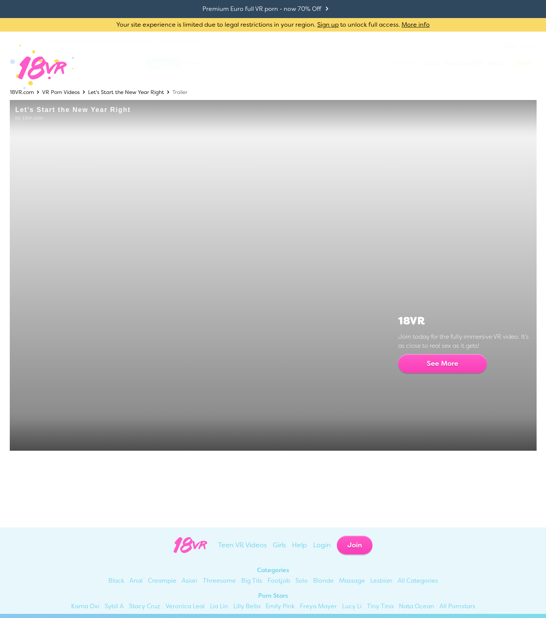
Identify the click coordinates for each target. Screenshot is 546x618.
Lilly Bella (246, 606)
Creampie (162, 581)
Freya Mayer (318, 606)
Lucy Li (352, 606)
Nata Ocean (416, 606)
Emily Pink (280, 606)
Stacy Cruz (144, 606)
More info (416, 25)
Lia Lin (219, 606)
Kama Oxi (85, 606)
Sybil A (114, 606)
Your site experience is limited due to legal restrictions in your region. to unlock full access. (258, 25)
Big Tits (251, 581)
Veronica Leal (185, 606)
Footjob (279, 581)
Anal (136, 581)
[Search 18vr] (233, 63)
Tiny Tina (380, 606)
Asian (190, 581)
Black (116, 581)
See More (442, 363)
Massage (352, 581)
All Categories (418, 581)
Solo (301, 581)
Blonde (323, 581)
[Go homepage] (37, 67)
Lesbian (381, 581)
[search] (313, 63)
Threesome (219, 581)
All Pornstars (457, 606)
